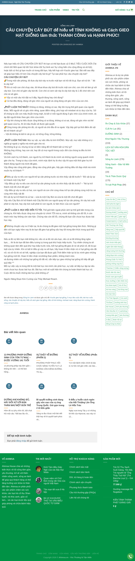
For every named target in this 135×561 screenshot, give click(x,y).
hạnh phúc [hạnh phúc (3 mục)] (123, 221)
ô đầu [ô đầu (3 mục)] (108, 320)
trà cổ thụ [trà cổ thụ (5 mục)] (122, 285)
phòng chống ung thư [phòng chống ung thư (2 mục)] (114, 264)
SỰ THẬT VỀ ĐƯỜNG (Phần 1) (83, 356)
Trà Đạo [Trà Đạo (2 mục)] (109, 302)
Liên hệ (118, 2)
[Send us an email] (131, 2)
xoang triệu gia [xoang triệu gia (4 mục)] (111, 315)
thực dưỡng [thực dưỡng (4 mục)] (110, 281)
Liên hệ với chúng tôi (79, 498)
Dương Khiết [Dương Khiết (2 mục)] (111, 212)
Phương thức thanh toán (81, 487)
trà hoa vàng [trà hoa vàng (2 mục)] (110, 289)
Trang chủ (40, 10)
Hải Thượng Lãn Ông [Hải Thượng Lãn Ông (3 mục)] (114, 225)
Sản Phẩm (54, 10)
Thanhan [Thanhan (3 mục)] (109, 268)
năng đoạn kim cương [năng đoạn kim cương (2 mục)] (114, 255)
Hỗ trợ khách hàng (105, 2)
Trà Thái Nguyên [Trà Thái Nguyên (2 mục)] (112, 298)
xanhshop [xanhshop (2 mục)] (123, 311)
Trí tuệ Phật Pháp (113, 185)
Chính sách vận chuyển (80, 482)
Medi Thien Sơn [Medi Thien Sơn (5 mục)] (112, 234)
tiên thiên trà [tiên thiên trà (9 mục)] (122, 281)
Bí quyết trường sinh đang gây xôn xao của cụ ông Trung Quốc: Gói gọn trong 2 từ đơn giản (50, 403)
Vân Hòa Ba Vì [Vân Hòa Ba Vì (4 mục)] (111, 311)
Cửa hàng (64, 554)
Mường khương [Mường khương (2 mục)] (112, 238)
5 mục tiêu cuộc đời (74, 298)
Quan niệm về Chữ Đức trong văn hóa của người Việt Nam (54, 481)
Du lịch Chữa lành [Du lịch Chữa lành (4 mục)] (113, 208)
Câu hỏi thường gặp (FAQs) (82, 492)
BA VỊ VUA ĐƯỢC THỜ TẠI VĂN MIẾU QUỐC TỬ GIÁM (53, 500)
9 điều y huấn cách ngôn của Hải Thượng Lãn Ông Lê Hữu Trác (82, 402)
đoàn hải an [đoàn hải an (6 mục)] (117, 320)
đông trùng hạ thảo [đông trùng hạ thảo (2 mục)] (113, 324)
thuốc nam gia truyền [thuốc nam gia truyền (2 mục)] (114, 277)
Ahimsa (79, 44)
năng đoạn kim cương (81, 300)
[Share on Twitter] (46, 288)
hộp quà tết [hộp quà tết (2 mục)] (120, 230)
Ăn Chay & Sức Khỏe (115, 123)
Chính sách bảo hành (79, 472)
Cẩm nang (53, 554)
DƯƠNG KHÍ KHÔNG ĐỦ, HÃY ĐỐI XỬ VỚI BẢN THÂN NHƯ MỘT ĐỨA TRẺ (17, 402)
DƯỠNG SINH (112, 134)
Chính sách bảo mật (78, 467)
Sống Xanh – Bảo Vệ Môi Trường (117, 166)
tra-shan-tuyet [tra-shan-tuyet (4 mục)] (111, 285)
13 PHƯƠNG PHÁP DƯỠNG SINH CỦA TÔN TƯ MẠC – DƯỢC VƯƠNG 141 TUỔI (18, 357)
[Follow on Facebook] (124, 2)
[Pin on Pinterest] (55, 288)
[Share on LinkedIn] (60, 288)
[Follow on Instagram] (126, 2)
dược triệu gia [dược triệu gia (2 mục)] (111, 217)
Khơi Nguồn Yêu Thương (117, 139)
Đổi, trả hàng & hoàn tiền (81, 477)
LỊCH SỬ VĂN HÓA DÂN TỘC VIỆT (117, 149)
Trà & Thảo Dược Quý (115, 176)
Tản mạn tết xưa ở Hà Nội (54, 490)
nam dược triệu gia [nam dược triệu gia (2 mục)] (113, 242)
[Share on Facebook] (41, 288)
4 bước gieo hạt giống (58, 298)
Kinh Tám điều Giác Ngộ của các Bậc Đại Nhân (54, 469)
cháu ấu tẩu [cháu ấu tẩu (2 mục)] (110, 199)
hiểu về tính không (55, 300)
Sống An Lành (68, 26)
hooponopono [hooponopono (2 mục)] (111, 221)
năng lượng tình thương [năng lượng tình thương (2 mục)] (115, 251)
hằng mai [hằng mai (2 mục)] (109, 230)
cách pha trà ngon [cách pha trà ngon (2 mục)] (113, 204)
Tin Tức (75, 10)
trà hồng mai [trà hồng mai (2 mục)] (123, 289)
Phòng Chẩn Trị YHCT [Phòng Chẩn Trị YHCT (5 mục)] (114, 259)
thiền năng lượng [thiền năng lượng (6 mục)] (121, 268)
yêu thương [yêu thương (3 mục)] (124, 315)
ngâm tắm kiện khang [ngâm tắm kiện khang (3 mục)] (114, 247)
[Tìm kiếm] (83, 9)
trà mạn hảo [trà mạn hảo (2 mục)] (110, 294)
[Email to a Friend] (51, 288)
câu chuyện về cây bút (17, 300)
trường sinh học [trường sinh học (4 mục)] (121, 302)
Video (66, 10)
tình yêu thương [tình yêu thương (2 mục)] (122, 307)
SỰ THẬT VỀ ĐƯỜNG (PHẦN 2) (47, 356)
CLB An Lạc (111, 129)
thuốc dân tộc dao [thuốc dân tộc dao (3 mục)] (113, 272)
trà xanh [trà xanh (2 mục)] (124, 298)
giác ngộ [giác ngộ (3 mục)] (122, 217)
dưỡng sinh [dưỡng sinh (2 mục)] (122, 212)
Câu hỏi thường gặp (86, 2)
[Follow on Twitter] (129, 2)
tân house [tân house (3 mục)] (110, 307)
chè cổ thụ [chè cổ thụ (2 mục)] (121, 199)
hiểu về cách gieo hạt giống (36, 300)
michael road (67, 300)
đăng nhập (21, 441)
